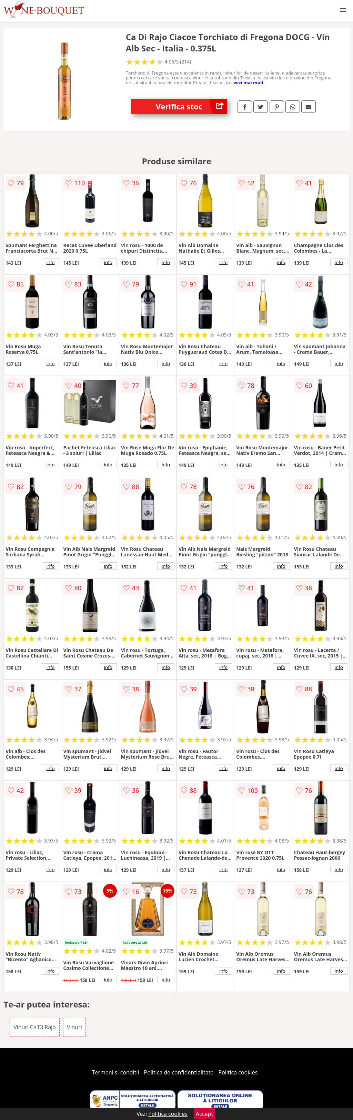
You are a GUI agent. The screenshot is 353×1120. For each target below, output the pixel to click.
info (50, 262)
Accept (204, 1114)
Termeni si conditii (115, 1072)
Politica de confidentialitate (179, 1072)
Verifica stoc (191, 106)
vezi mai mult (248, 82)
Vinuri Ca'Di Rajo (34, 1027)
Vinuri (74, 1027)
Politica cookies (238, 1072)
